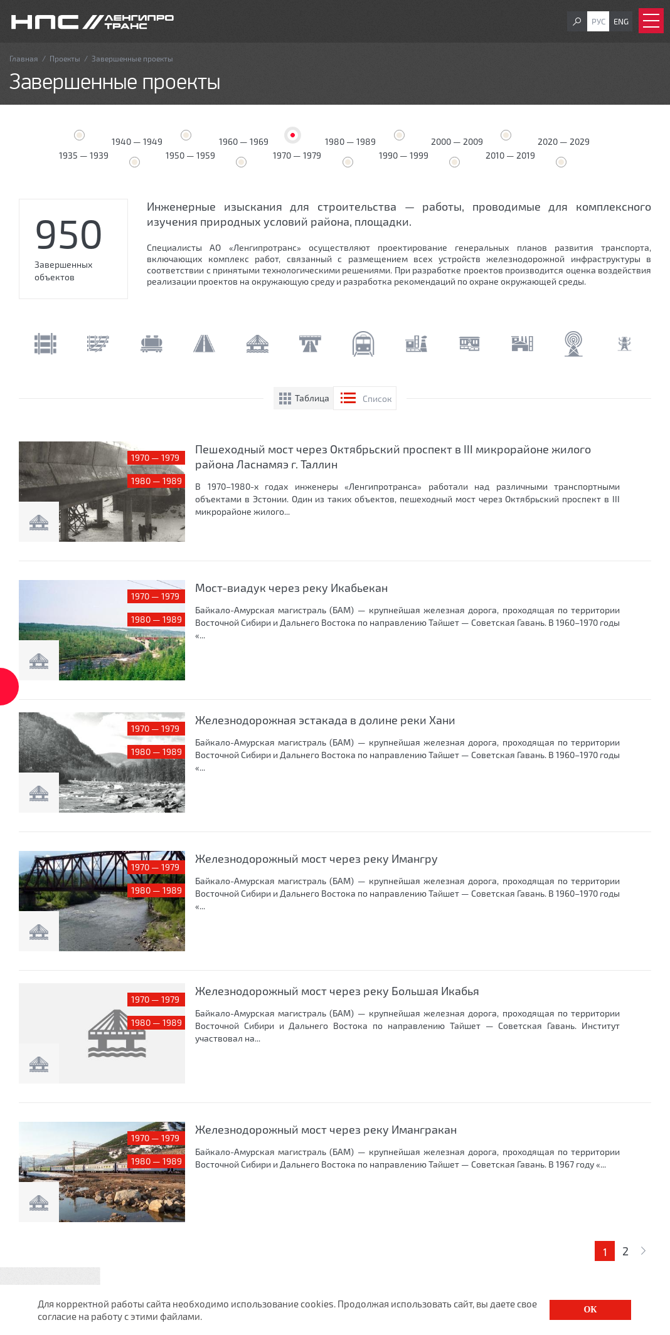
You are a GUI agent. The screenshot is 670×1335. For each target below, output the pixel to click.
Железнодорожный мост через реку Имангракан (326, 1129)
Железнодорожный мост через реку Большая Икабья (337, 991)
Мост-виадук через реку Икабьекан (291, 587)
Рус (598, 21)
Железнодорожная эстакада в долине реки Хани (325, 720)
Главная (23, 58)
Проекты (65, 58)
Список (377, 398)
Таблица (312, 398)
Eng (621, 21)
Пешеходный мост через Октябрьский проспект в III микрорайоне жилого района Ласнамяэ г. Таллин (393, 456)
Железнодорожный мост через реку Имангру (316, 858)
